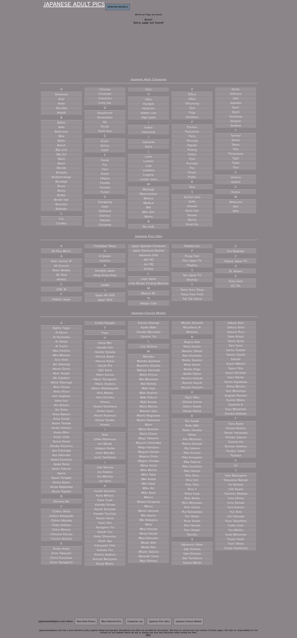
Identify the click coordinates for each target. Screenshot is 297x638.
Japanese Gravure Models (148, 313)
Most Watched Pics (111, 621)
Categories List (135, 621)
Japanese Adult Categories (148, 79)
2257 (148, 634)
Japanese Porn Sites (148, 236)
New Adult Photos (86, 621)
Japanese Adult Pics (74, 5)
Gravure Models (117, 7)
